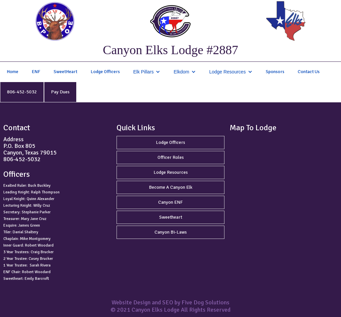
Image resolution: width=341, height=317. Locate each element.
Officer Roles (171, 157)
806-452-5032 (22, 92)
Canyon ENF (170, 202)
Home (12, 71)
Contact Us (309, 71)
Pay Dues (60, 92)
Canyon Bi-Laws (171, 232)
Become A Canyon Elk (170, 187)
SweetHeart (65, 71)
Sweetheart (170, 217)
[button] (147, 72)
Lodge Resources (171, 172)
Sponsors (275, 71)
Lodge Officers (105, 71)
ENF (36, 71)
